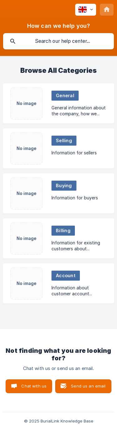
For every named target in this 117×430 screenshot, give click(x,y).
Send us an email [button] (88, 385)
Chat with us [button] (33, 385)
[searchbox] (58, 41)
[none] (85, 10)
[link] (58, 103)
